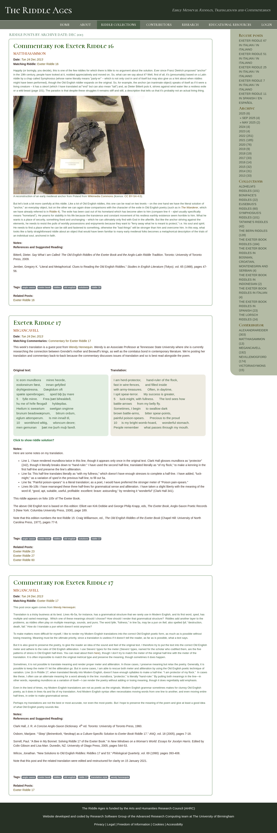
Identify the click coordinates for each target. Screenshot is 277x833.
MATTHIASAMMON (29, 53)
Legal (111, 824)
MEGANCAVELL (26, 330)
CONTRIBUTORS (159, 25)
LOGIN (266, 25)
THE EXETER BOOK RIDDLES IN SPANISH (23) (253, 306)
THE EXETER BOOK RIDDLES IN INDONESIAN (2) (253, 279)
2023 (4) (244, 131)
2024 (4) (244, 126)
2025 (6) (244, 113)
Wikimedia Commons (100, 196)
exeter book (44, 287)
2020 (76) (245, 144)
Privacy (99, 824)
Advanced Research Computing (158, 816)
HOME (65, 25)
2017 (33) (245, 158)
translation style (99, 777)
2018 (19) (245, 153)
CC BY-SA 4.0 (132, 196)
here (97, 653)
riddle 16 (96, 287)
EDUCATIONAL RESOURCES (230, 25)
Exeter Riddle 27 (24, 555)
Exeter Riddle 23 (24, 551)
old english (69, 287)
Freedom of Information (133, 824)
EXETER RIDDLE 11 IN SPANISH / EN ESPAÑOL (252, 98)
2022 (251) (246, 135)
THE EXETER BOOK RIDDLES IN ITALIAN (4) (253, 293)
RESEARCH (190, 25)
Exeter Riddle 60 (24, 560)
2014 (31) (245, 171)
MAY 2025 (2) (251, 122)
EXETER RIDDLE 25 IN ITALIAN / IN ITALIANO (252, 72)
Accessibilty (174, 824)
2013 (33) (245, 175)
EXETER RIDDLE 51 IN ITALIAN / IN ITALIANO (252, 58)
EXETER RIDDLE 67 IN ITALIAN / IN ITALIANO (252, 45)
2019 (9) (244, 149)
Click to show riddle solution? (33, 440)
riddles (57, 287)
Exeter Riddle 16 (48, 64)
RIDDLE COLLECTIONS (118, 25)
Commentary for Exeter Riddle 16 (63, 46)
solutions (83, 287)
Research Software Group (108, 816)
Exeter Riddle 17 (37, 323)
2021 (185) (246, 140)
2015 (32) (245, 166)
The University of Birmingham (213, 816)
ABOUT (85, 25)
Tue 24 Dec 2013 (32, 59)
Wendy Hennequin (80, 347)
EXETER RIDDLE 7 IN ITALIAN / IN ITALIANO (252, 85)
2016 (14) (245, 162)
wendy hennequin (120, 777)
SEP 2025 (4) (251, 118)
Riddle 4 (54, 211)
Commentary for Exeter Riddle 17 (69, 341)
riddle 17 (96, 538)
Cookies (158, 824)
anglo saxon (28, 287)
